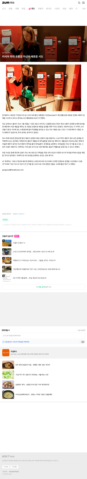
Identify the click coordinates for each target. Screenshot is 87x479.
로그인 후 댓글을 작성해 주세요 (11, 336)
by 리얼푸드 (6, 53)
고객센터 (14, 467)
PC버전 (6, 467)
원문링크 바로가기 (18, 214)
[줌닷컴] (5, 3)
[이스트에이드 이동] (8, 457)
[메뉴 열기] (83, 2)
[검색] (79, 2)
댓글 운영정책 (81, 330)
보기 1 (43, 287)
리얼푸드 (14, 351)
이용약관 (4, 471)
